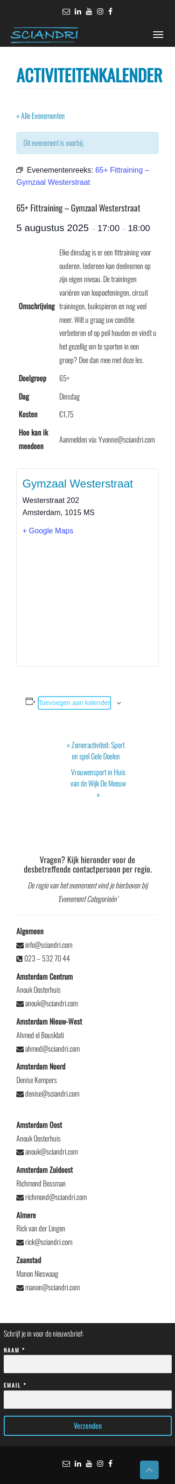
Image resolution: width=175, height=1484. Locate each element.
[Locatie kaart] (87, 601)
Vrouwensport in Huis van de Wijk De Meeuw (98, 783)
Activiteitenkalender (89, 74)
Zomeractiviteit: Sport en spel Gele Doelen (96, 750)
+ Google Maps (47, 531)
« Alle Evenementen (40, 115)
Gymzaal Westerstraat (77, 483)
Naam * (88, 1357)
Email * (88, 1392)
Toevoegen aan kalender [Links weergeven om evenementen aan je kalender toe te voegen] (74, 702)
